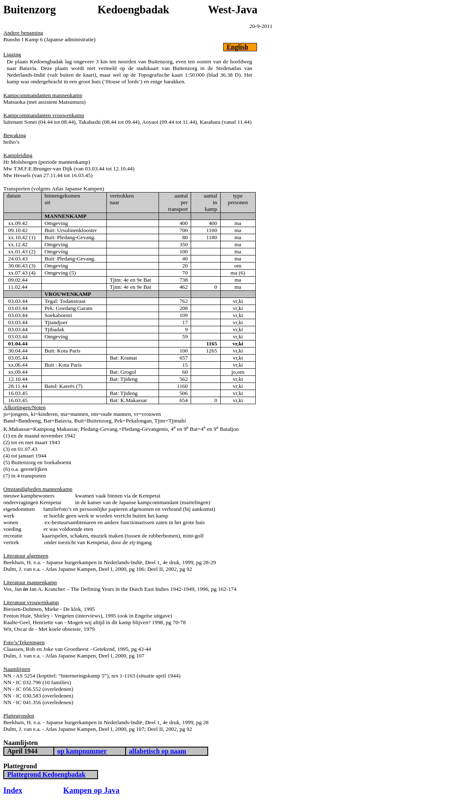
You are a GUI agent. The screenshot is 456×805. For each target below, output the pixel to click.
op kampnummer (82, 751)
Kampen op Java (91, 790)
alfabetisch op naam (157, 751)
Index (13, 790)
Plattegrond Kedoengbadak (46, 774)
